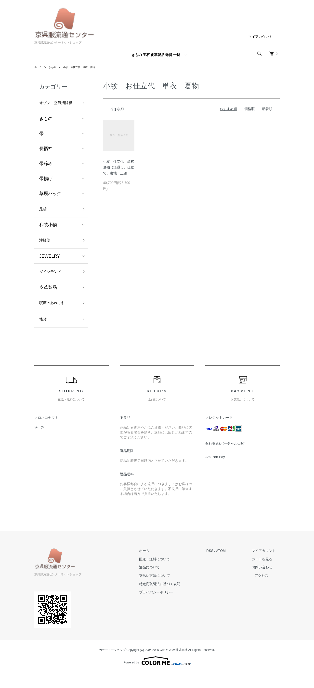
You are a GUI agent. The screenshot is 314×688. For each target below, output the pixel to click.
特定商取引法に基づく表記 (167, 600)
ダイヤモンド (52, 283)
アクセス (265, 591)
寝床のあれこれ (54, 316)
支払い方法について (161, 591)
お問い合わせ (261, 583)
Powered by (156, 676)
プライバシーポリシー (163, 608)
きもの (54, 67)
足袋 (43, 218)
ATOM (224, 566)
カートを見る (261, 574)
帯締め (45, 172)
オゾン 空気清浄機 (57, 107)
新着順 (267, 109)
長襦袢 (45, 157)
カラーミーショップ (112, 665)
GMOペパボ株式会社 (173, 665)
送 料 (39, 443)
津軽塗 (45, 251)
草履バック (50, 202)
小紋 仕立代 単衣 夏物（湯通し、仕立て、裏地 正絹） (120, 167)
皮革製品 (48, 300)
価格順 (249, 109)
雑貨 (43, 334)
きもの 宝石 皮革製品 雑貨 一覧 (155, 55)
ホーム (38, 67)
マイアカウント (260, 37)
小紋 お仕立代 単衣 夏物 (85, 67)
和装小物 (48, 235)
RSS (213, 566)
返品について (156, 583)
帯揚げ (45, 187)
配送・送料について (161, 574)
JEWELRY (49, 267)
